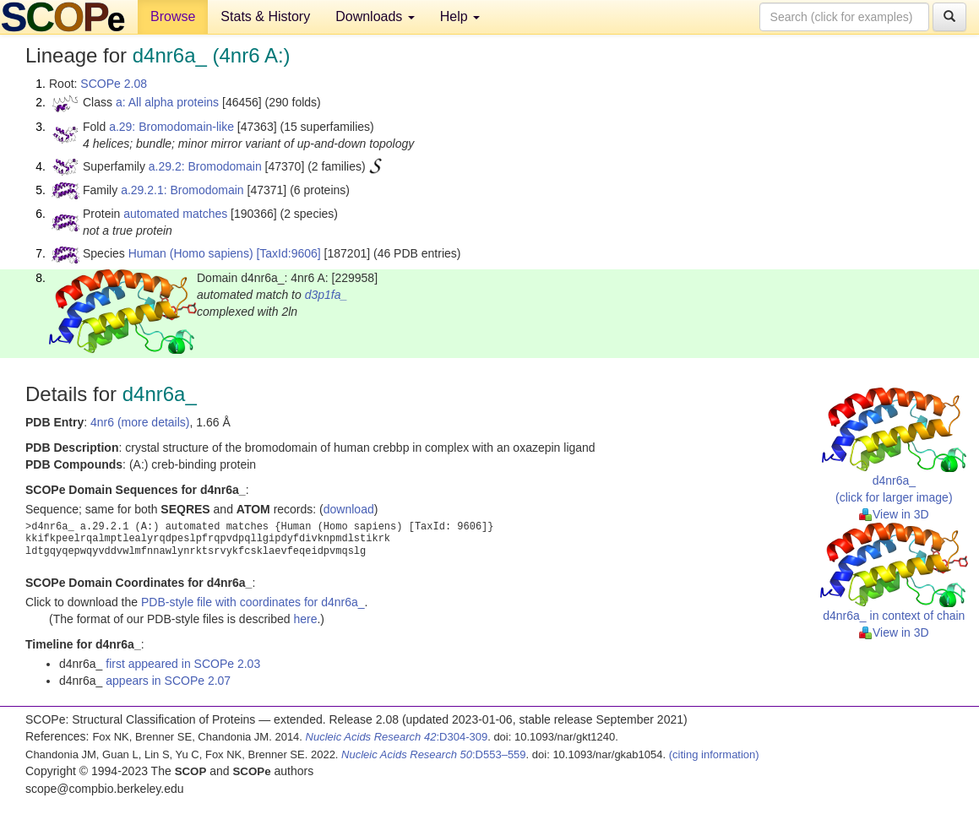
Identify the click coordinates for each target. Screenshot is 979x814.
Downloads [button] (375, 16)
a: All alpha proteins (167, 102)
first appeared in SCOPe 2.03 (183, 663)
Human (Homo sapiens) (190, 253)
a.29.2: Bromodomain (205, 166)
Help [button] (460, 16)
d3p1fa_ (326, 294)
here (305, 619)
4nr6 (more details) (140, 422)
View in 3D (894, 514)
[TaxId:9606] (288, 253)
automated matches (175, 213)
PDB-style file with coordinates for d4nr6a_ (253, 602)
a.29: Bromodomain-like (171, 126)
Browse (172, 16)
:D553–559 (433, 754)
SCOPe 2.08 (113, 83)
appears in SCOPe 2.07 (168, 680)
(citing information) (714, 754)
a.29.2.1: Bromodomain (182, 190)
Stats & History (265, 16)
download (349, 509)
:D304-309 (397, 736)
